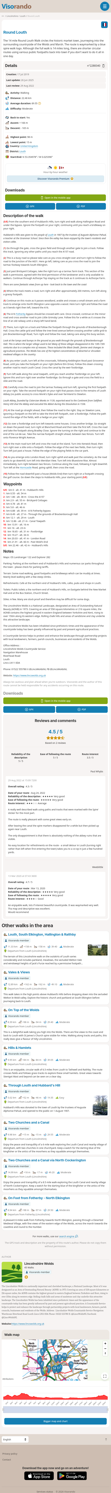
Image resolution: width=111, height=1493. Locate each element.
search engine (68, 1236)
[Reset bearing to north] (105, 1353)
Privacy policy (9, 1453)
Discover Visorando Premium (55, 178)
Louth (23, 151)
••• (3, 16)
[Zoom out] (105, 1348)
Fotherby (21, 313)
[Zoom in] (105, 1343)
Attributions (8, 1379)
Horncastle (26, 467)
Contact (6, 1459)
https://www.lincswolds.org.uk (29, 675)
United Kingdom (29, 146)
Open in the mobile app (55, 197)
